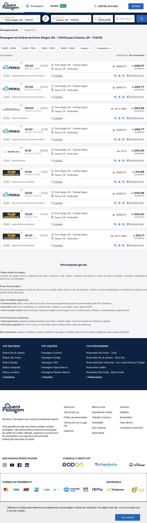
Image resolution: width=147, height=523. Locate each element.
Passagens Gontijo (51, 360)
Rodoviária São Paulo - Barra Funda (105, 374)
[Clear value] (110, 19)
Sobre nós (69, 409)
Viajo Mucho (126, 425)
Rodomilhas (126, 420)
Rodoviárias (98, 435)
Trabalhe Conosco (101, 420)
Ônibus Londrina (10, 374)
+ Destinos (8, 379)
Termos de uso (71, 414)
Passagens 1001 (49, 365)
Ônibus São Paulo (11, 360)
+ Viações (47, 379)
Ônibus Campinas (11, 369)
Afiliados (124, 414)
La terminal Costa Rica (131, 430)
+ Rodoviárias (94, 379)
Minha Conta (98, 409)
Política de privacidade (75, 420)
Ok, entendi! (128, 517)
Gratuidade (97, 425)
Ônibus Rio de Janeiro (13, 355)
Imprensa (68, 433)
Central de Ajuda (108, 6)
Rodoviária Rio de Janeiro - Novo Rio (105, 360)
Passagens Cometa (51, 355)
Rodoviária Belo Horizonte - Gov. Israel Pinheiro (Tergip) (115, 365)
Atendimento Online (102, 414)
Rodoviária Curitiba (96, 369)
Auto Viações (99, 430)
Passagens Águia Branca (54, 369)
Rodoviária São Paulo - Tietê (101, 355)
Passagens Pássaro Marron (55, 374)
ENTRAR (136, 6)
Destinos (124, 409)
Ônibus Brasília (9, 365)
